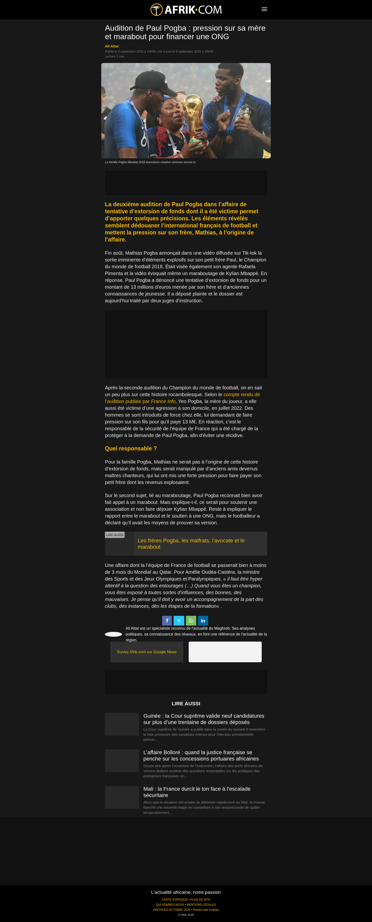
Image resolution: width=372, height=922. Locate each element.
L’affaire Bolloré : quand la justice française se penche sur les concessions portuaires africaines (201, 755)
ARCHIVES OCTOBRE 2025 (171, 910)
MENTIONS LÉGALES (201, 904)
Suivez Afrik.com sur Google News (147, 652)
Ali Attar (112, 46)
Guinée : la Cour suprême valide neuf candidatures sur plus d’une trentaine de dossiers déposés (203, 719)
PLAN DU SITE (200, 899)
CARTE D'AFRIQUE (175, 899)
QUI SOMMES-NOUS (170, 904)
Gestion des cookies (206, 910)
